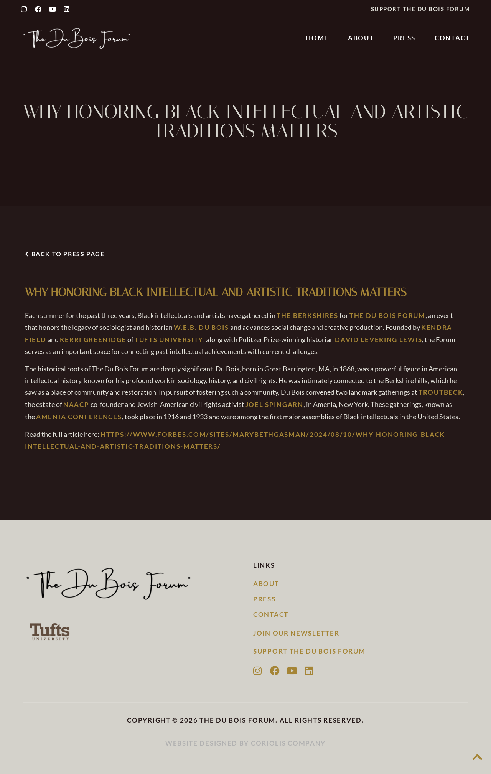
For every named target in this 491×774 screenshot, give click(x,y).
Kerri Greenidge (93, 340)
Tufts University (169, 340)
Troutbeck (441, 392)
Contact (452, 38)
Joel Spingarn (274, 404)
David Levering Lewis (378, 340)
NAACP (76, 404)
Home (317, 38)
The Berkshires (307, 315)
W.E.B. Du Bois (201, 327)
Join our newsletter (296, 633)
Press (404, 38)
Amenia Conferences (79, 417)
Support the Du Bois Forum (420, 8)
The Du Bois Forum (387, 315)
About (361, 38)
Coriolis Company (288, 743)
